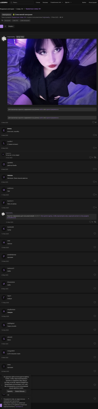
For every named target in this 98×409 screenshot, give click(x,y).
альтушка (7, 20)
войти (41, 109)
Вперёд (10, 26)
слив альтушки (24, 20)
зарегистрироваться (52, 109)
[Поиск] (22, 2)
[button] (56, 2)
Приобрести (19, 406)
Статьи (38, 2)
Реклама (45, 2)
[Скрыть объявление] (28, 399)
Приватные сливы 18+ (19, 17)
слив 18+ (15, 20)
